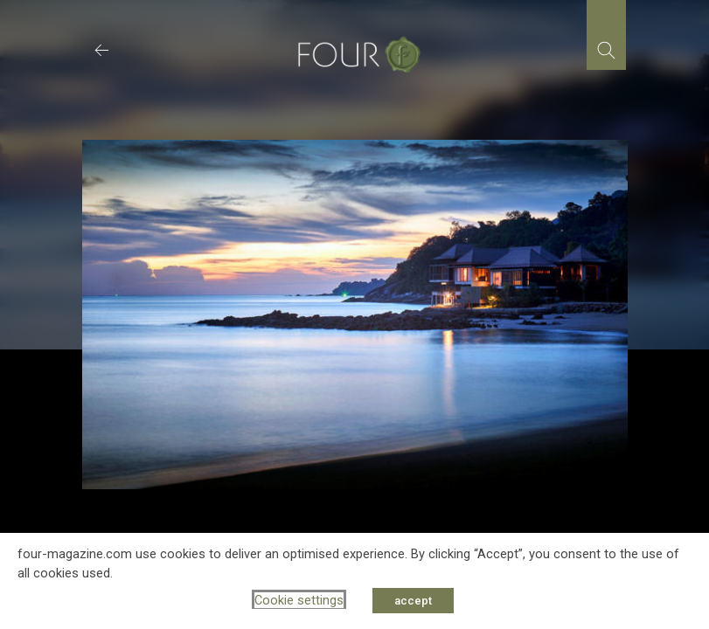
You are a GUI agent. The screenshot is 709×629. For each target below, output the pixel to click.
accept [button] (413, 600)
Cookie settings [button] (299, 600)
